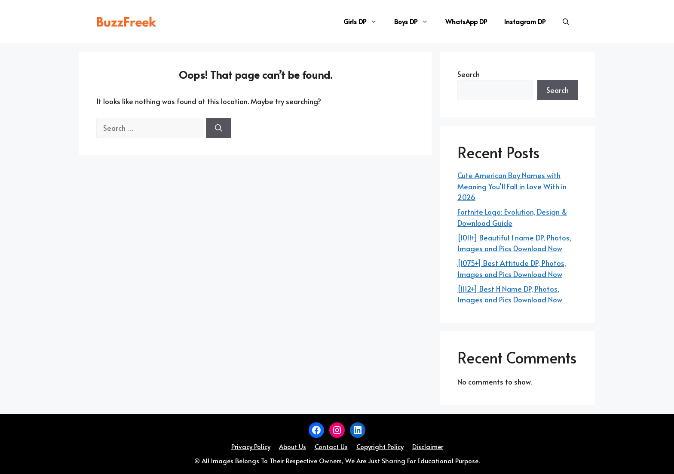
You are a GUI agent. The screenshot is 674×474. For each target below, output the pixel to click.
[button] (566, 21)
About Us (292, 446)
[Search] (218, 128)
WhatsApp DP (466, 21)
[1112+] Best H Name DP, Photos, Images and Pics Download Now (509, 294)
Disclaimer (427, 446)
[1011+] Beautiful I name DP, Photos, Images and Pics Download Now (514, 243)
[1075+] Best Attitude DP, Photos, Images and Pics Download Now (511, 268)
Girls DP (364, 21)
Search (468, 74)
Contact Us (331, 446)
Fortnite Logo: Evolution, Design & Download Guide (512, 217)
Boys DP (415, 21)
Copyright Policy (380, 446)
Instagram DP (524, 21)
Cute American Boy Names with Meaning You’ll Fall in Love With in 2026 (512, 186)
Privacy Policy (250, 446)
